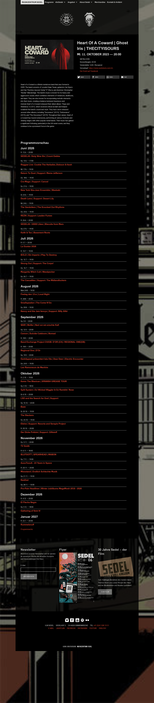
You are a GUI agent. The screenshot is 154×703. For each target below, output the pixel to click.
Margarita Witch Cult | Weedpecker (38, 272)
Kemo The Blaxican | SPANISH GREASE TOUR (44, 381)
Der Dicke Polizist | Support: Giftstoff (39, 432)
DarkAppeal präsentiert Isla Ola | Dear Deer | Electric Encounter (52, 359)
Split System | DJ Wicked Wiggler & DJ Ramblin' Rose (47, 389)
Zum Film (105, 592)
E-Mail (23, 565)
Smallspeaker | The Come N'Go (36, 302)
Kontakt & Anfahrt (114, 2)
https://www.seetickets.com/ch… (101, 68)
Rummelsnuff (27, 524)
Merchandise (100, 2)
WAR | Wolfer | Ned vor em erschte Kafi (40, 325)
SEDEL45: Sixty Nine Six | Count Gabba (40, 156)
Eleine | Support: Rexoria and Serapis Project (43, 423)
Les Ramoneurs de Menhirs (34, 367)
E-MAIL (51, 628)
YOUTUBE (93, 628)
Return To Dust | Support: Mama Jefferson (41, 173)
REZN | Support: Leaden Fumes (36, 215)
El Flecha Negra (28, 502)
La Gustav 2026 (28, 246)
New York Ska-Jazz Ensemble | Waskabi (40, 190)
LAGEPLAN (60, 628)
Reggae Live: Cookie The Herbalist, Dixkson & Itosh (46, 164)
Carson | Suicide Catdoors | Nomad (38, 333)
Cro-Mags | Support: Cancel (34, 181)
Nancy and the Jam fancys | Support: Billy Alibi (44, 311)
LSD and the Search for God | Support (39, 398)
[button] (84, 77)
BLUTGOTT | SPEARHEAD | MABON (38, 454)
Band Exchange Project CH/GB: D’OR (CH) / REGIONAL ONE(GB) (53, 342)
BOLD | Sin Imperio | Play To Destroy (39, 255)
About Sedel (85, 2)
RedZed (24, 480)
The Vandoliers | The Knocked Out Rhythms (42, 207)
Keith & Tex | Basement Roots (35, 232)
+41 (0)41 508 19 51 (101, 625)
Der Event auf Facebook (89, 71)
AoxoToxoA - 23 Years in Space (36, 463)
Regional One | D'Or (30, 350)
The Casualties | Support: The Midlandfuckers (43, 280)
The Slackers (27, 415)
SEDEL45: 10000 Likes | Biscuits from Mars (42, 224)
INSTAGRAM (82, 628)
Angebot (72, 2)
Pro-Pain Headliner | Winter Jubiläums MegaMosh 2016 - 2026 (51, 488)
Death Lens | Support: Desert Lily (37, 198)
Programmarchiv (27, 529)
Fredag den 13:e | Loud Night (35, 294)
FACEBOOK (71, 628)
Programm (49, 2)
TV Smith (25, 446)
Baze (23, 406)
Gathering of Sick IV (30, 510)
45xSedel (60, 2)
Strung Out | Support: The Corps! (37, 263)
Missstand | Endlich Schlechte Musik (39, 471)
